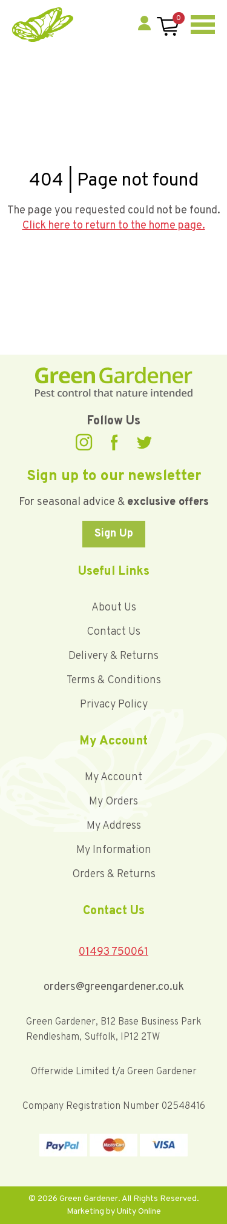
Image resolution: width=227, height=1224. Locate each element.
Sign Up (113, 534)
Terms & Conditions (114, 680)
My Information (113, 850)
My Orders (113, 802)
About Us (113, 608)
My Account (113, 777)
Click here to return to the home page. (113, 226)
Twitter (144, 442)
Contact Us (113, 632)
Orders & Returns (114, 874)
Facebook (114, 442)
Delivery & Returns (113, 656)
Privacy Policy (114, 705)
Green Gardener (42, 24)
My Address (114, 826)
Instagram (84, 442)
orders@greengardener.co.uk (114, 987)
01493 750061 (113, 952)
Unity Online (139, 1211)
